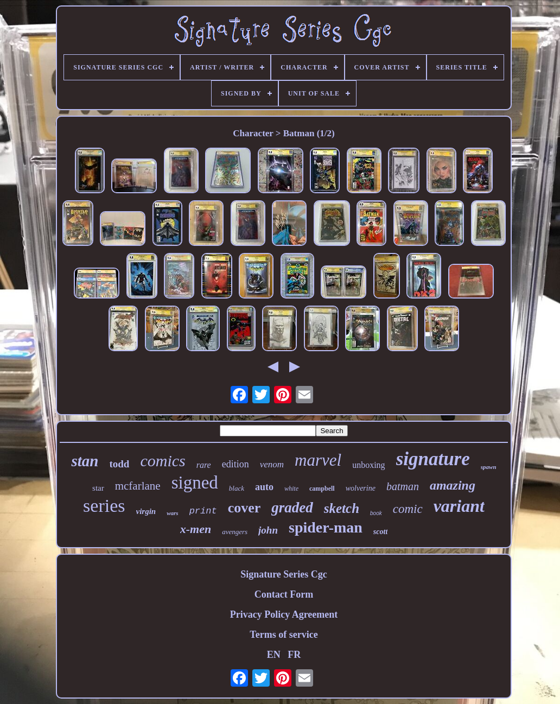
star (98, 488)
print (203, 511)
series (104, 506)
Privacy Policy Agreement (284, 614)
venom (272, 464)
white (291, 488)
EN (274, 654)
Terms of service (283, 634)
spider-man (325, 527)
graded (292, 507)
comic (408, 509)
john (268, 530)
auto (264, 486)
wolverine (361, 488)
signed (194, 482)
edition (235, 464)
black (236, 488)
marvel (318, 460)
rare (203, 465)
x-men (195, 529)
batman (402, 486)
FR (294, 654)
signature (433, 459)
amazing (452, 485)
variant (459, 506)
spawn (489, 467)
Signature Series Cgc (283, 574)
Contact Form (283, 594)
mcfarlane (138, 485)
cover (244, 508)
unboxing (368, 465)
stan (84, 461)
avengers (234, 532)
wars (172, 513)
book (376, 513)
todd (119, 464)
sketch (341, 508)
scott (380, 532)
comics (162, 461)
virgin (146, 511)
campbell (322, 488)
